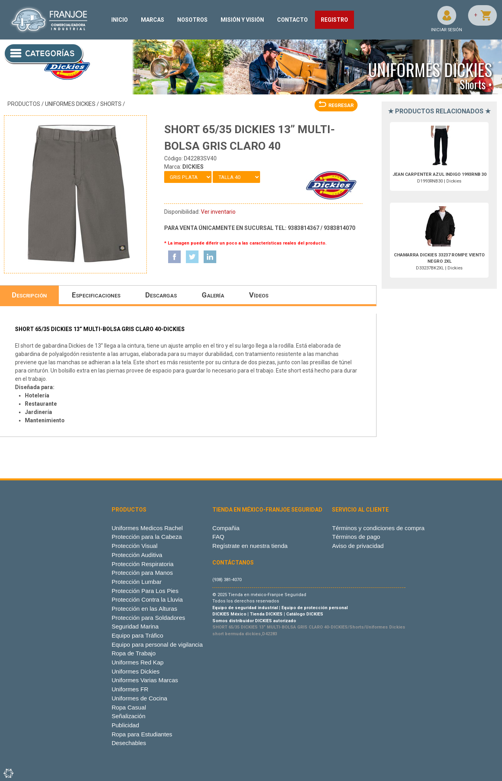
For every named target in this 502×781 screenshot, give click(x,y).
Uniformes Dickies (70, 104)
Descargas (161, 295)
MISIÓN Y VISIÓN (242, 20)
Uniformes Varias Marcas (145, 680)
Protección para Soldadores (148, 617)
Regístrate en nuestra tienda (250, 545)
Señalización (129, 716)
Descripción (29, 295)
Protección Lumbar (137, 581)
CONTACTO (292, 20)
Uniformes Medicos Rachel (147, 528)
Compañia (226, 528)
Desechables (129, 743)
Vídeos (258, 295)
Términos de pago (356, 536)
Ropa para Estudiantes (142, 734)
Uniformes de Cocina (139, 698)
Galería (213, 295)
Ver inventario (218, 212)
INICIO (119, 20)
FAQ (218, 536)
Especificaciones (96, 295)
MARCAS (152, 20)
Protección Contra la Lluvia (147, 599)
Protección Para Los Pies (145, 590)
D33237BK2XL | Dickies (439, 261)
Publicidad (125, 725)
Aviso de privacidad (358, 545)
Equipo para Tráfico (137, 635)
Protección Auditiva (137, 554)
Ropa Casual (129, 707)
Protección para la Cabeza (147, 536)
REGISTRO (334, 20)
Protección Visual (134, 545)
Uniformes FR (130, 689)
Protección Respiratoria (143, 564)
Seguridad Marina (135, 626)
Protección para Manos (142, 572)
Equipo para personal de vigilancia (157, 644)
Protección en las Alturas (144, 608)
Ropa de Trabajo (134, 653)
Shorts (111, 104)
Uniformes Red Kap (138, 662)
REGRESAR (336, 105)
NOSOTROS (192, 20)
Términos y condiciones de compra (378, 528)
